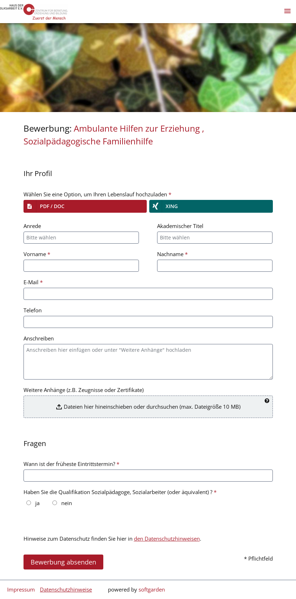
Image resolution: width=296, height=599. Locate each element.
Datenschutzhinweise (66, 589)
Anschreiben (39, 338)
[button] (85, 206)
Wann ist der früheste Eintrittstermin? (71, 463)
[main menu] (287, 11)
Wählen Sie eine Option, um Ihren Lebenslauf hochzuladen (97, 194)
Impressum (21, 589)
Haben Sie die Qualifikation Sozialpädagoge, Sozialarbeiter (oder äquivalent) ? (120, 491)
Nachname (172, 254)
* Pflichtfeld (258, 558)
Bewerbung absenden (63, 562)
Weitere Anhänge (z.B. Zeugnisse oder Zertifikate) (84, 389)
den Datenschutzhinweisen (167, 538)
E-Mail (33, 282)
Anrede (32, 225)
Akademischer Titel (180, 225)
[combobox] (81, 238)
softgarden (152, 589)
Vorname (37, 254)
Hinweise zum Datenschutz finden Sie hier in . (112, 538)
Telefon (33, 310)
